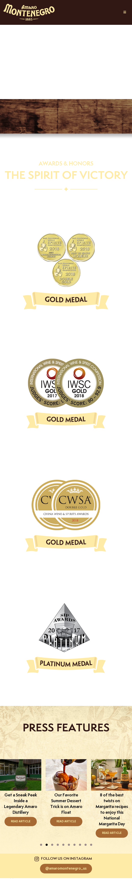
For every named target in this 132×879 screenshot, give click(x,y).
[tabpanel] (66, 793)
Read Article (20, 821)
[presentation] (41, 845)
